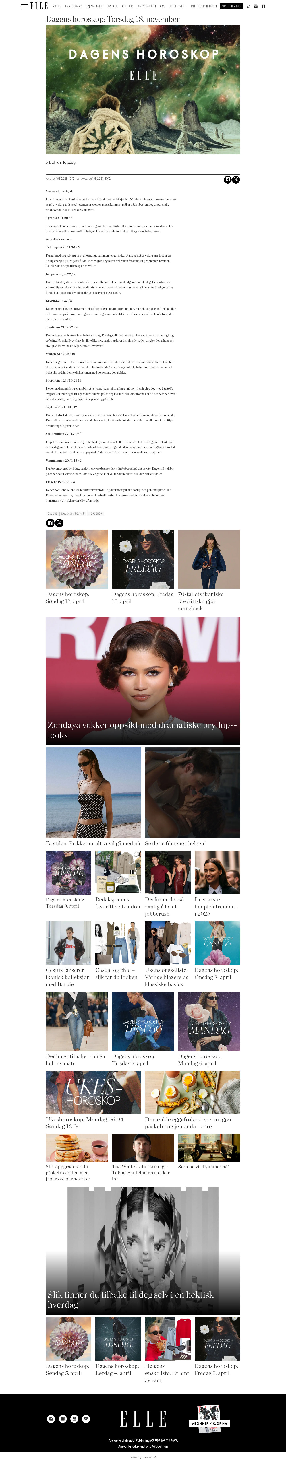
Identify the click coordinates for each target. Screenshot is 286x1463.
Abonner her (231, 6)
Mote (57, 6)
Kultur (127, 6)
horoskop (95, 513)
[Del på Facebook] (228, 180)
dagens (52, 513)
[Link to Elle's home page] (143, 1419)
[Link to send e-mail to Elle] (86, 1419)
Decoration (146, 6)
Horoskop (73, 6)
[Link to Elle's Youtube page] (74, 1419)
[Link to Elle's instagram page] (51, 1419)
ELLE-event (178, 6)
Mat (163, 6)
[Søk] (248, 6)
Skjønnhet (94, 6)
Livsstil (112, 6)
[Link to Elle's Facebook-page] (63, 1419)
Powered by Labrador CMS (143, 1457)
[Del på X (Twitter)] (236, 180)
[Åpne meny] (24, 5)
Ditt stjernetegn (204, 6)
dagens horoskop (72, 513)
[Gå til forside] (39, 6)
